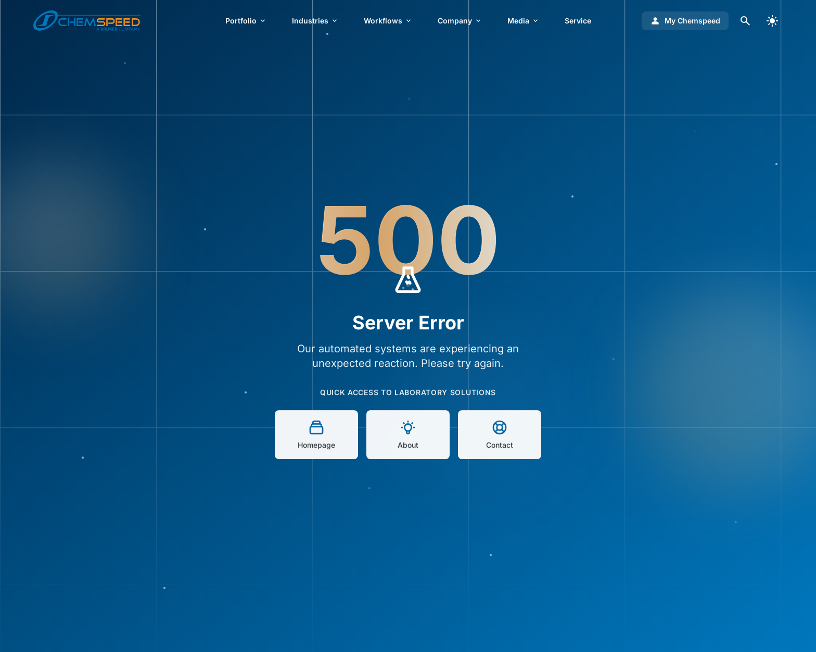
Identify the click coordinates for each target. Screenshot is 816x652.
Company (460, 20)
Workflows (388, 20)
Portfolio (246, 20)
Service (578, 20)
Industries (315, 20)
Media (523, 20)
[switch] (772, 20)
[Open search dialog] (745, 20)
